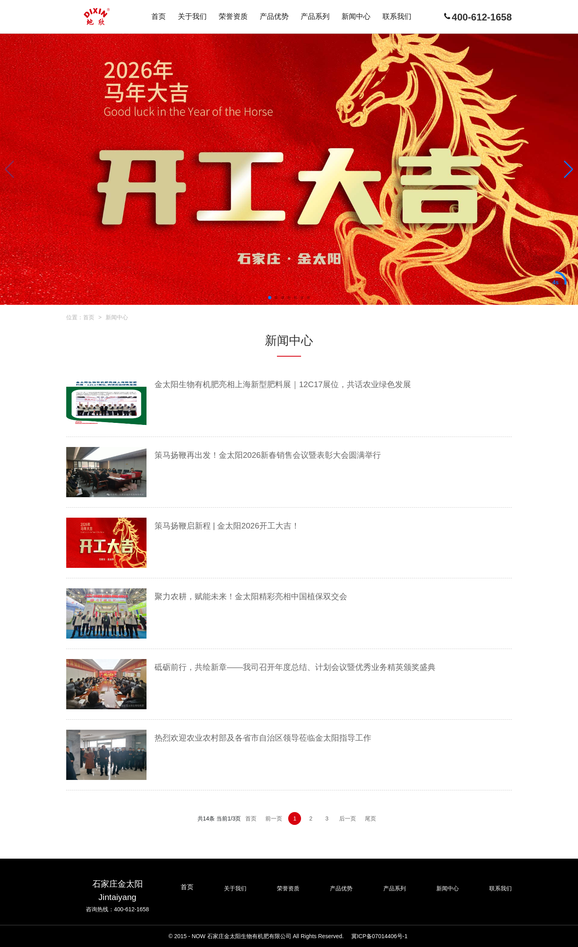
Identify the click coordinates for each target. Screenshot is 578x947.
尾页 (370, 818)
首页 (88, 317)
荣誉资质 (288, 888)
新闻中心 (117, 317)
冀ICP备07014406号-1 (379, 936)
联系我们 (500, 888)
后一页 (347, 818)
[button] (269, 297)
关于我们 (235, 888)
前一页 (273, 818)
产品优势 (341, 888)
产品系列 (394, 888)
